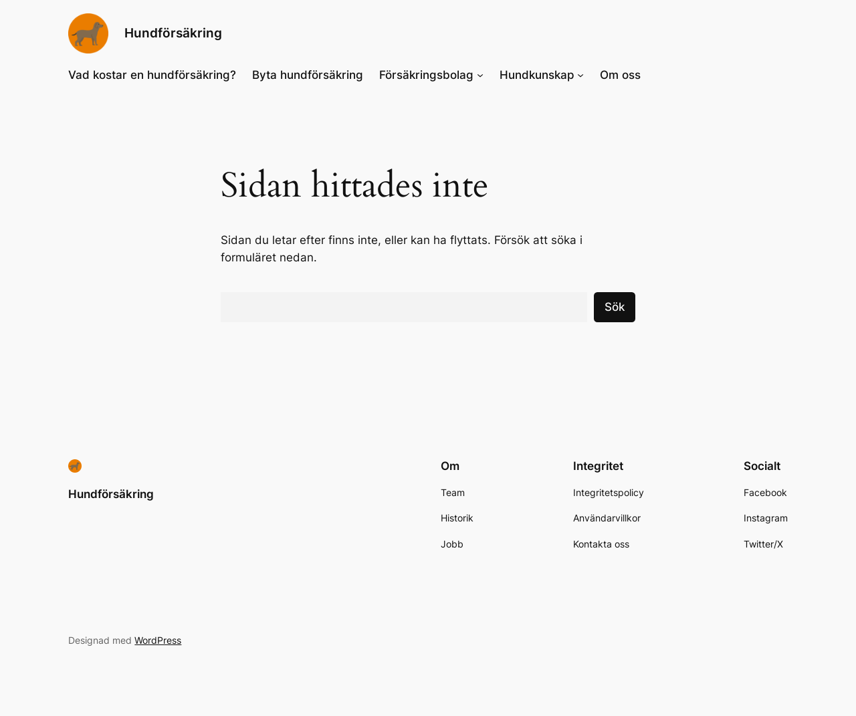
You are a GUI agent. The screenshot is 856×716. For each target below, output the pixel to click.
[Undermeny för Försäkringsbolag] (480, 75)
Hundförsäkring (173, 33)
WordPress (157, 640)
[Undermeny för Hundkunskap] (580, 75)
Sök (615, 307)
